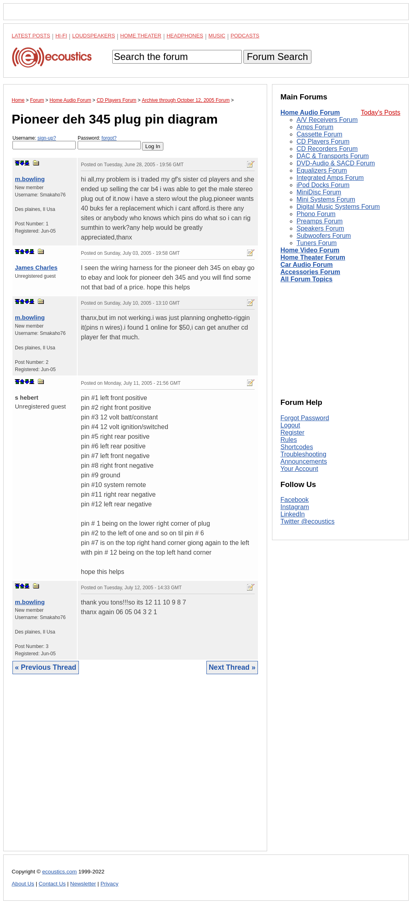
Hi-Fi (61, 36)
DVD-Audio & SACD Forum (336, 163)
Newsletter (83, 884)
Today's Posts (380, 112)
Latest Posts (31, 36)
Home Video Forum (309, 250)
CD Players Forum (323, 141)
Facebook (294, 499)
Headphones (185, 36)
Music (216, 36)
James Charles (36, 267)
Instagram (294, 507)
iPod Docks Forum (323, 185)
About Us (23, 884)
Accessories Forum (310, 271)
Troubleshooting (303, 454)
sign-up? (46, 138)
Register (292, 432)
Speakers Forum (320, 228)
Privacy (110, 884)
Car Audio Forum (306, 264)
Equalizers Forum (322, 170)
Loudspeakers (93, 36)
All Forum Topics (306, 279)
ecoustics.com (59, 872)
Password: (109, 142)
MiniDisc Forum (319, 192)
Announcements (303, 461)
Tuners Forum (317, 242)
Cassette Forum (319, 134)
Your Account (299, 468)
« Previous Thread (45, 667)
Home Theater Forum (312, 257)
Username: (44, 142)
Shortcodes (296, 447)
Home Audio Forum (310, 112)
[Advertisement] (135, 769)
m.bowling (30, 178)
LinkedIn (292, 514)
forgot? (108, 138)
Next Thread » (232, 667)
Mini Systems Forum (326, 199)
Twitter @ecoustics (307, 521)
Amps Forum (315, 127)
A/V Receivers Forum (327, 119)
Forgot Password (304, 418)
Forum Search (277, 56)
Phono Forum (316, 214)
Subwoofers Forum (324, 235)
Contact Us (52, 884)
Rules (288, 439)
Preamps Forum (320, 221)
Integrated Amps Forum (330, 177)
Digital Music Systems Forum (338, 206)
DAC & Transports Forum (333, 156)
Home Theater (140, 36)
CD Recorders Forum (327, 148)
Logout (290, 425)
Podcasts (245, 36)
